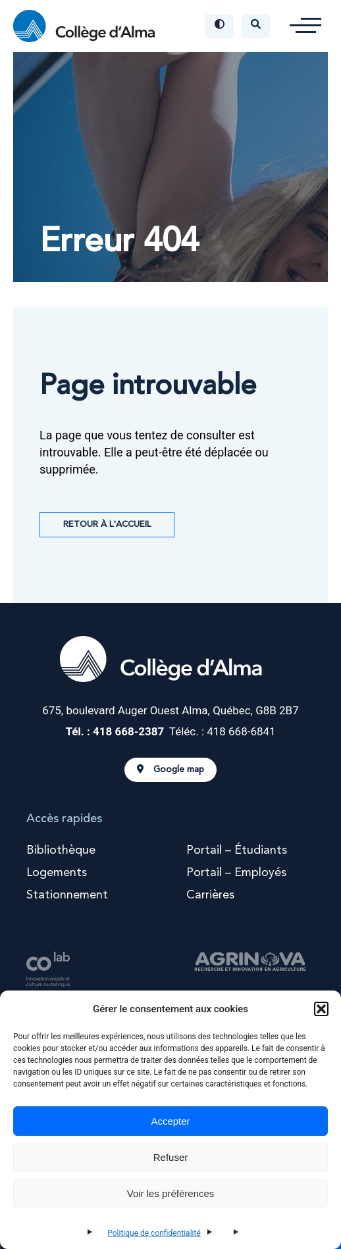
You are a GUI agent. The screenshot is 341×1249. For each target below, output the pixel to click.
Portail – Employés (236, 873)
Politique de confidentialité (154, 1233)
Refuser (170, 1157)
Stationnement (67, 895)
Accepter (170, 1121)
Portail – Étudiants (236, 850)
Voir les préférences (171, 1193)
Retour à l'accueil (107, 524)
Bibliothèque (60, 850)
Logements (56, 873)
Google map (170, 769)
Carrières (210, 895)
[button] (321, 1009)
